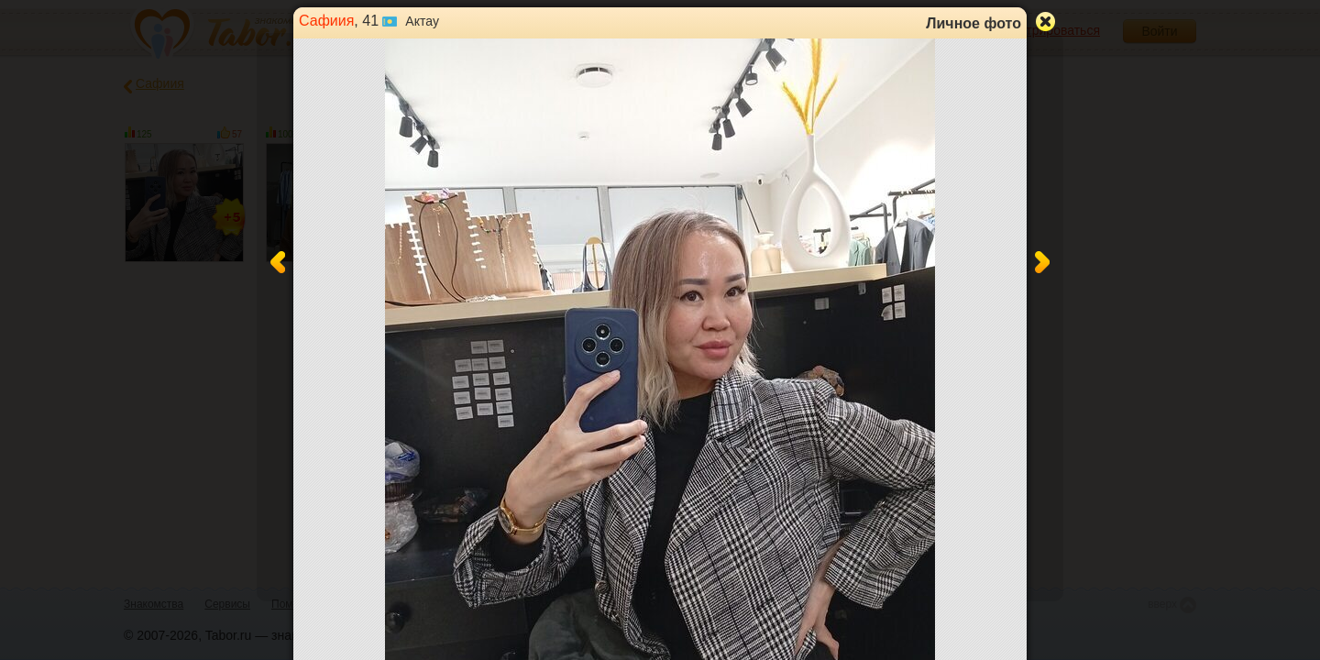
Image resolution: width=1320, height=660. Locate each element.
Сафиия (326, 20)
